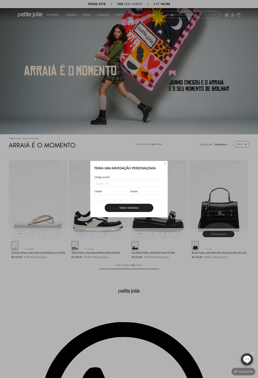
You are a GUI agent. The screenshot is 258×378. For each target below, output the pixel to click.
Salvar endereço (129, 207)
